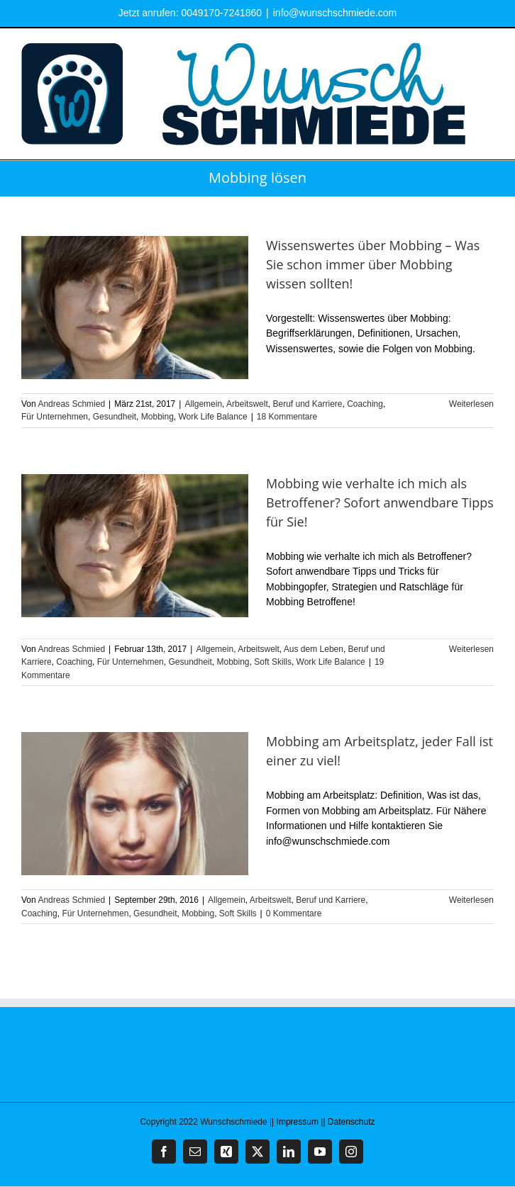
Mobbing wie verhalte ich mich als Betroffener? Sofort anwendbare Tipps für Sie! (380, 502)
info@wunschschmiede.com (335, 12)
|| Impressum (294, 1122)
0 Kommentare (294, 913)
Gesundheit (114, 417)
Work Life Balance (212, 417)
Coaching (365, 404)
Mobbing (157, 417)
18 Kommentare (287, 417)
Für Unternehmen (54, 417)
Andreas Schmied (71, 404)
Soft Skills (273, 662)
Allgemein (203, 404)
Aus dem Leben (313, 649)
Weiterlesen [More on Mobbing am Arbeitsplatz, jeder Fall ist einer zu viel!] (471, 900)
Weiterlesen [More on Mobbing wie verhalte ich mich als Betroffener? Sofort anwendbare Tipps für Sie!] (471, 649)
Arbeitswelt (247, 404)
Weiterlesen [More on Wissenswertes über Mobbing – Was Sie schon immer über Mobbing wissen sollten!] (471, 404)
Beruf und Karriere (307, 404)
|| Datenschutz (348, 1122)
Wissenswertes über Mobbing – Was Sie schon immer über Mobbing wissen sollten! (373, 264)
